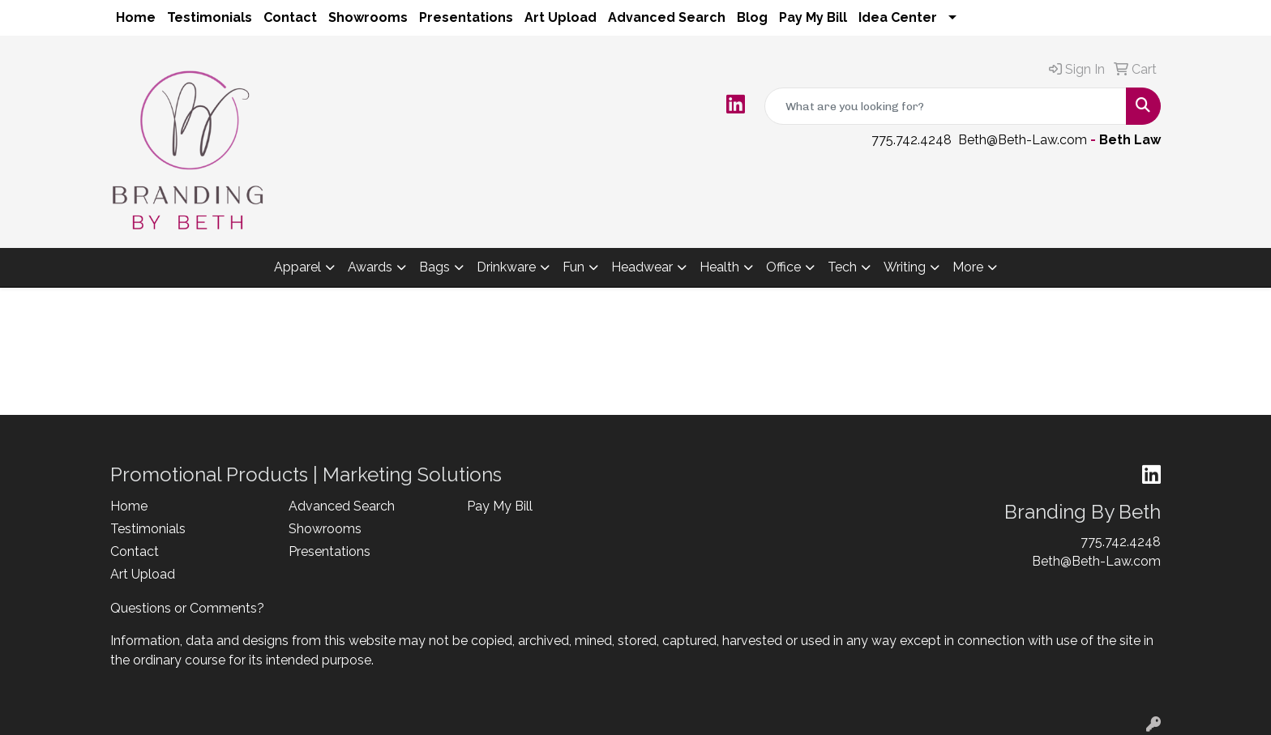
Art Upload (560, 17)
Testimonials (209, 17)
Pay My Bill (813, 17)
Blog (752, 17)
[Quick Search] (945, 106)
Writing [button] (905, 267)
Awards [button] (370, 267)
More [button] (967, 267)
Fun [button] (573, 267)
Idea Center (897, 17)
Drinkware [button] (506, 267)
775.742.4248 (911, 139)
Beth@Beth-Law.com (1022, 139)
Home (136, 17)
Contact (290, 17)
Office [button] (783, 267)
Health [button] (719, 267)
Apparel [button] (297, 267)
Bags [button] (434, 267)
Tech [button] (842, 267)
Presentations (466, 17)
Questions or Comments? (187, 608)
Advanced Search (666, 17)
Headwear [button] (642, 267)
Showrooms (368, 17)
